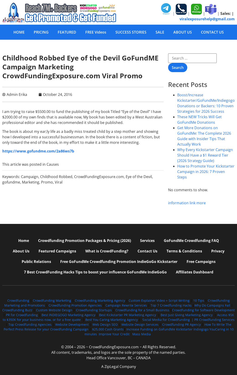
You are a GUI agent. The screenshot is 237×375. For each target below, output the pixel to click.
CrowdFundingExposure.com (99, 176)
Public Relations (36, 261)
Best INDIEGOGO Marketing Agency (68, 315)
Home (23, 240)
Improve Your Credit (114, 334)
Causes (53, 164)
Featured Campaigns (57, 251)
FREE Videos (95, 32)
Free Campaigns (201, 261)
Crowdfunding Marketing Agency (100, 300)
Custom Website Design (54, 310)
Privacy (217, 251)
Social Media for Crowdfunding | (168, 319)
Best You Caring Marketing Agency (111, 319)
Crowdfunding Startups (94, 310)
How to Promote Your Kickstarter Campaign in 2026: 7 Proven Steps (205, 172)
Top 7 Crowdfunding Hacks (171, 305)
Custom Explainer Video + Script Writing (159, 300)
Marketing (30, 182)
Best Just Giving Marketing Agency (187, 315)
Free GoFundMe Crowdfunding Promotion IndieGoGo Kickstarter (118, 261)
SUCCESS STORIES (130, 32)
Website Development (72, 324)
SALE (160, 32)
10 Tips (198, 300)
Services (147, 240)
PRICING (41, 32)
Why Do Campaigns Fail (212, 305)
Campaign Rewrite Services (126, 305)
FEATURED (67, 32)
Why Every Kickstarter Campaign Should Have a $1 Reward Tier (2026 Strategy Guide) (205, 155)
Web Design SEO (105, 324)
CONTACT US (212, 32)
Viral (59, 182)
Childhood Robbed (56, 176)
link (192, 202)
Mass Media (141, 334)
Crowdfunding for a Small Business (142, 310)
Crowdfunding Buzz (17, 310)
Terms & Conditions (184, 251)
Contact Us (147, 251)
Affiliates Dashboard (194, 272)
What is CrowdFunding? (106, 251)
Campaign (29, 176)
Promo (47, 182)
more (201, 202)
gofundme (11, 182)
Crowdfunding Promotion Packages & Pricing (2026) (84, 240)
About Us (21, 251)
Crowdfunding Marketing (52, 300)
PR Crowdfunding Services (214, 319)
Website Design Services (140, 324)
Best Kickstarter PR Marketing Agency (127, 315)
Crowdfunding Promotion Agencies (75, 305)
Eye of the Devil (139, 176)
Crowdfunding (18, 300)
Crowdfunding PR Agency (181, 324)
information (178, 202)
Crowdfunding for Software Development (203, 310)
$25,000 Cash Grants (108, 329)
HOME (19, 32)
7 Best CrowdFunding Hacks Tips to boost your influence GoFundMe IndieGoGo (95, 272)
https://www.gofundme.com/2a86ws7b (38, 151)
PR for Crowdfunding (22, 315)
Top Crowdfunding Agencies (30, 324)
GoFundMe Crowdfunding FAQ (191, 240)
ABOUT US (182, 32)
